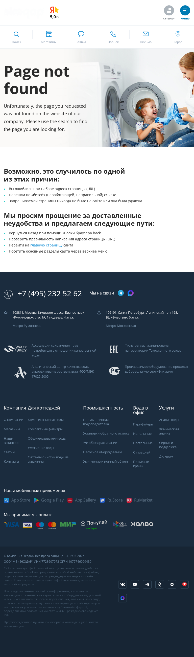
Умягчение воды (41, 448)
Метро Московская (121, 326)
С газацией (141, 452)
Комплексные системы (46, 420)
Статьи (9, 452)
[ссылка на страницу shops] (48, 37)
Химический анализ (169, 431)
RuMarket (143, 500)
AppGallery (85, 500)
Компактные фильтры (45, 429)
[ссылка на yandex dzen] (172, 584)
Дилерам (166, 456)
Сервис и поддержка (168, 445)
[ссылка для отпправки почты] (145, 37)
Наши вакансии (11, 441)
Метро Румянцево (27, 326)
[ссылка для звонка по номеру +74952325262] (113, 37)
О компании (13, 420)
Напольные (142, 434)
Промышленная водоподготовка (96, 422)
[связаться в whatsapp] (81, 37)
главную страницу (46, 245)
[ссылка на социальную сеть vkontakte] (122, 584)
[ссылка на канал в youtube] (135, 584)
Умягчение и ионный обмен (105, 461)
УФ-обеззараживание (100, 443)
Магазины (12, 429)
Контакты (11, 461)
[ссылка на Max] (122, 598)
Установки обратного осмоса (106, 433)
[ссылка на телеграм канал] (121, 293)
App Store (20, 500)
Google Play (52, 500)
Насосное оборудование (102, 452)
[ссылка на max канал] (131, 293)
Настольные (143, 443)
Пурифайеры (143, 424)
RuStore (115, 500)
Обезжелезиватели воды (47, 438)
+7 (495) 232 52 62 (43, 293)
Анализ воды (169, 420)
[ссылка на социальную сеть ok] (159, 584)
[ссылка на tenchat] (184, 584)
